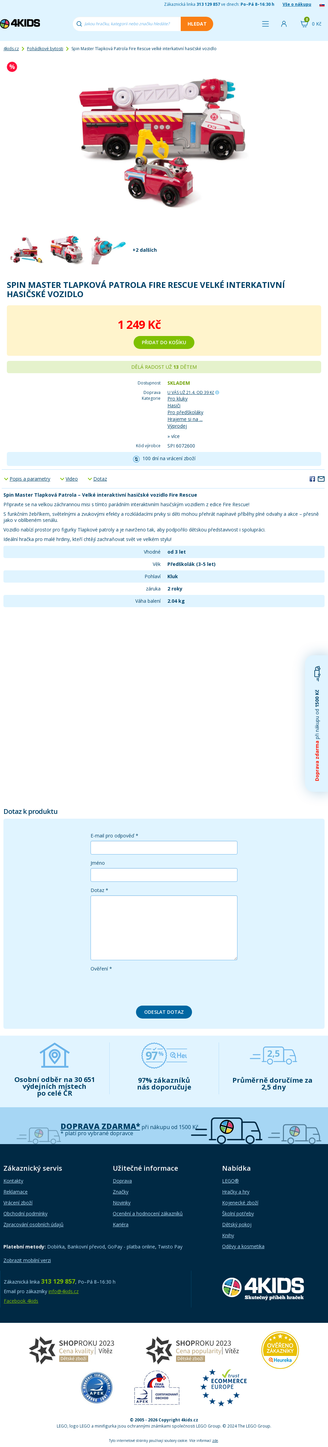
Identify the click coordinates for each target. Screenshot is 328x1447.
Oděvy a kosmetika (243, 1246)
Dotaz (100, 479)
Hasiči (173, 405)
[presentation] (142, 987)
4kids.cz (11, 49)
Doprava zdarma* (100, 1126)
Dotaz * (99, 890)
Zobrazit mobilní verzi (27, 1260)
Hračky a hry (235, 1191)
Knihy (228, 1235)
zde (215, 1440)
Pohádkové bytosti (45, 49)
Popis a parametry (30, 479)
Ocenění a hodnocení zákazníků (148, 1213)
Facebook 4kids (21, 1301)
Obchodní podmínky (25, 1213)
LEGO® (230, 1181)
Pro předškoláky (185, 412)
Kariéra (120, 1224)
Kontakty (13, 1181)
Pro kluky (177, 398)
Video (72, 479)
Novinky (122, 1202)
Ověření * (101, 968)
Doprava (122, 1181)
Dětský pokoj (236, 1224)
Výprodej (177, 426)
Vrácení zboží (17, 1202)
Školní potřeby (238, 1213)
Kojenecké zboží (240, 1202)
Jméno (98, 863)
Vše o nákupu (297, 4)
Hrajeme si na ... (185, 419)
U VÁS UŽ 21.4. (190, 392)
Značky (120, 1191)
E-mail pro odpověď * (114, 835)
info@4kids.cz (64, 1291)
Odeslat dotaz (164, 1012)
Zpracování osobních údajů (33, 1224)
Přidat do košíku (164, 342)
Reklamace (15, 1191)
